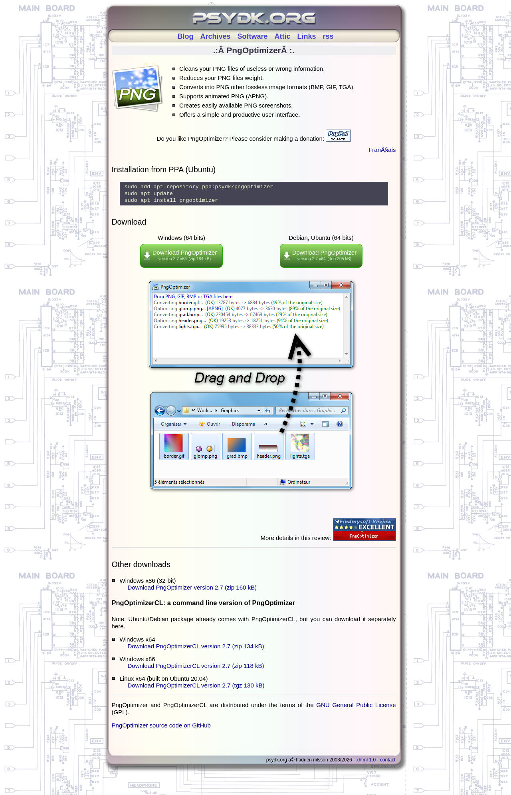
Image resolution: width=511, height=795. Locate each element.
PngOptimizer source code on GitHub (161, 728)
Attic (283, 36)
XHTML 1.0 (366, 763)
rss (328, 36)
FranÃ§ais (382, 149)
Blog (185, 36)
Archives (215, 36)
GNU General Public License (356, 708)
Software (252, 36)
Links (306, 36)
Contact (388, 763)
